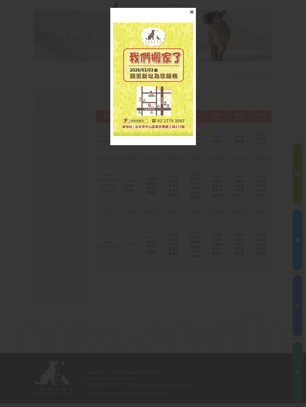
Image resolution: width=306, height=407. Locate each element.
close (191, 12)
